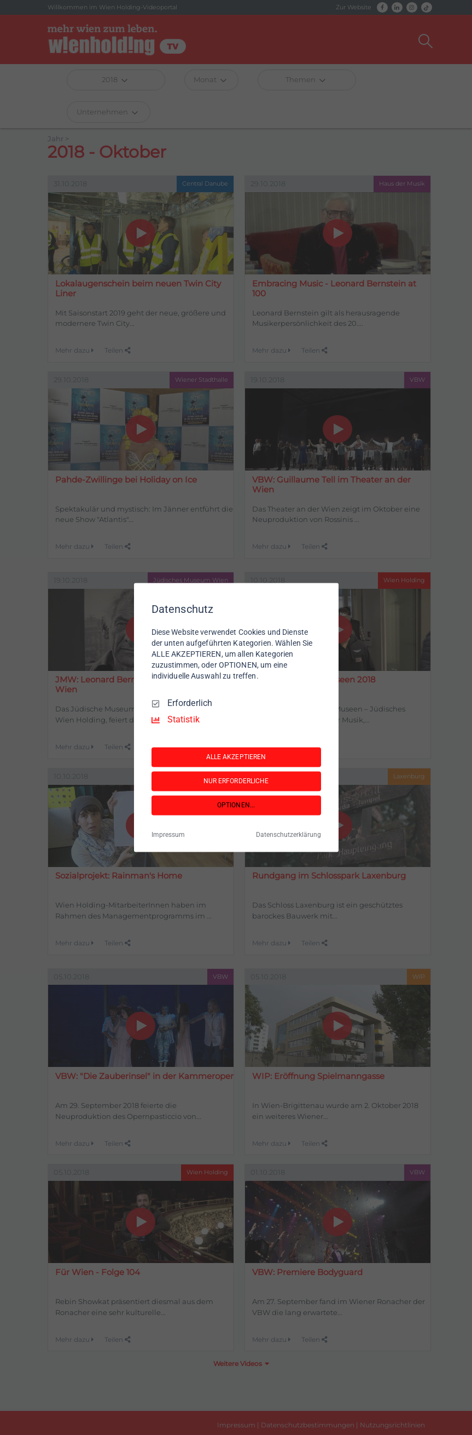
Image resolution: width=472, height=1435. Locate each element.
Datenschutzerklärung (288, 835)
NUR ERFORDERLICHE (236, 781)
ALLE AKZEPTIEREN (236, 757)
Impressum (168, 835)
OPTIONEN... (236, 805)
